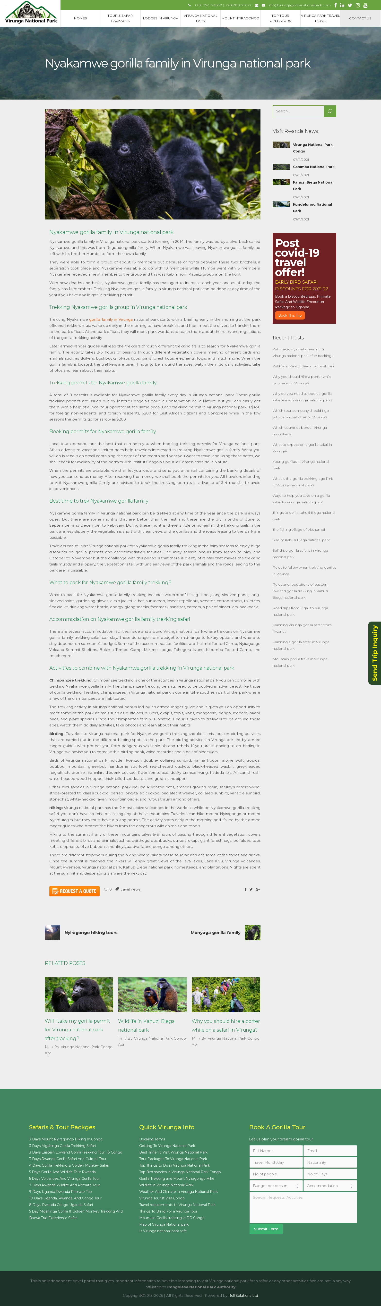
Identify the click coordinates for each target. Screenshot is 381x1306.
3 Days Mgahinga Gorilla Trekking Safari (62, 1146)
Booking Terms (152, 1139)
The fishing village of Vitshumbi (299, 529)
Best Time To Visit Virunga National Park (173, 1152)
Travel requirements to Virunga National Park (177, 1205)
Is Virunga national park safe (163, 1231)
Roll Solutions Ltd (243, 1295)
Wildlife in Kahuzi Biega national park (303, 366)
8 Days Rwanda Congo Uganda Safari (61, 1205)
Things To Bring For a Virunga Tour (168, 1211)
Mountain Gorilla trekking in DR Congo (172, 1218)
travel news (130, 889)
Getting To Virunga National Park (167, 1146)
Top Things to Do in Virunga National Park (174, 1165)
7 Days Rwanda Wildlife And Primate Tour (64, 1185)
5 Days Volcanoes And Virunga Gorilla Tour (64, 1178)
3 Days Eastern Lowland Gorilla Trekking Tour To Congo (75, 1152)
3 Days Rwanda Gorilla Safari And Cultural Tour (67, 1159)
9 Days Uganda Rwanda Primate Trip (60, 1191)
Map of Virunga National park (164, 1224)
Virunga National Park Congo (87, 1047)
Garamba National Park (314, 167)
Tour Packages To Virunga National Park (173, 1159)
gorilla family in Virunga (111, 319)
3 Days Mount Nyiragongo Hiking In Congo (66, 1139)
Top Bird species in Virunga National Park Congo (180, 1172)
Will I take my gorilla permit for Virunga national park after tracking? (77, 1029)
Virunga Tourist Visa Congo (162, 1198)
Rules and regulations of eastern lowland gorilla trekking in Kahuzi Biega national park (300, 591)
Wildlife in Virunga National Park (166, 1185)
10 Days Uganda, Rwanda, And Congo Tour (65, 1198)
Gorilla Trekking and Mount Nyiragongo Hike (176, 1178)
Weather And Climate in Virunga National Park (178, 1191)
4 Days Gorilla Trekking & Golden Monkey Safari (69, 1165)
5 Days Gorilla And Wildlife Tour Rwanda (62, 1172)
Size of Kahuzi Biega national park (301, 540)
